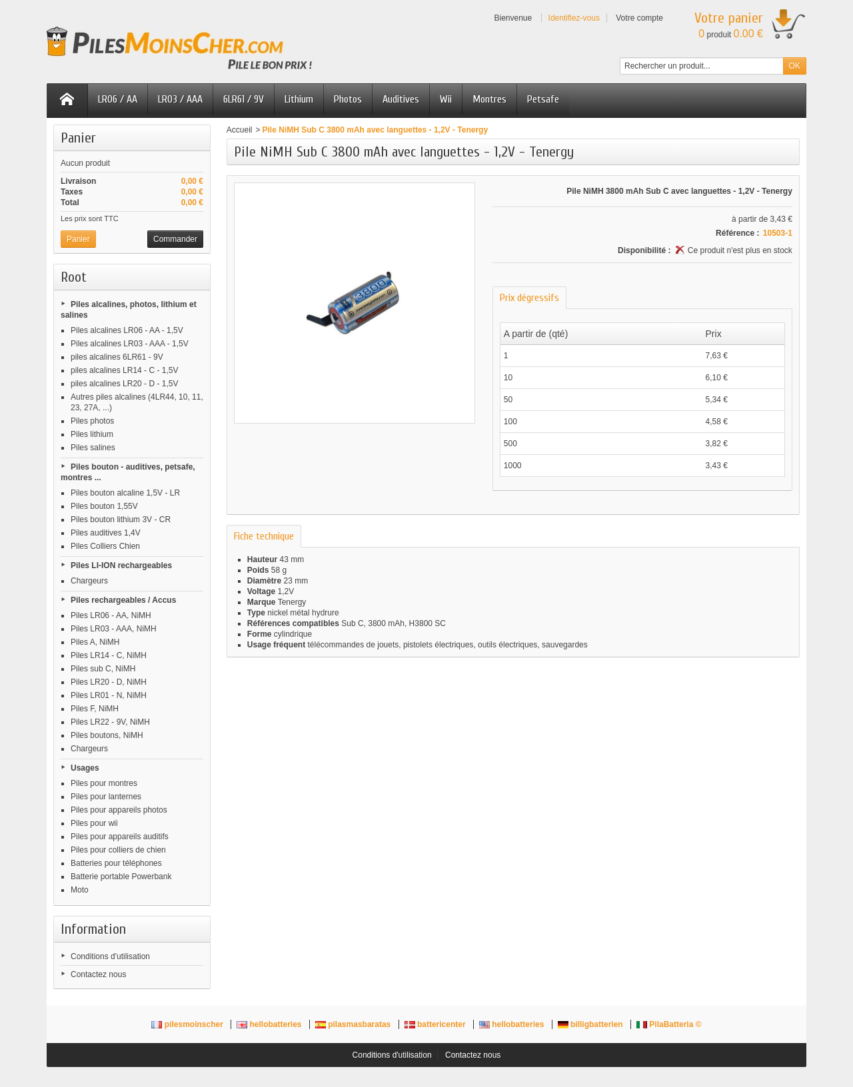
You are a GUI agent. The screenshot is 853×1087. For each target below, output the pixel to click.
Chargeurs (89, 580)
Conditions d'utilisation (110, 956)
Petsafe (543, 99)
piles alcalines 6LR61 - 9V (117, 357)
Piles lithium (92, 434)
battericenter (436, 1024)
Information (93, 929)
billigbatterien (591, 1024)
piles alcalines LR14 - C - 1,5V (124, 370)
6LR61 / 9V (243, 99)
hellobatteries (270, 1024)
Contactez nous (98, 974)
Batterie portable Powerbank (121, 876)
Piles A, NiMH (95, 642)
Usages (85, 768)
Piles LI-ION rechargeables (121, 565)
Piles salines (93, 447)
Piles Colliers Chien (105, 546)
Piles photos (92, 421)
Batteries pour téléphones (116, 863)
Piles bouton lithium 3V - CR (121, 519)
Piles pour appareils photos (119, 810)
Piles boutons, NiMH (107, 735)
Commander (175, 239)
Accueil (240, 130)
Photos (348, 99)
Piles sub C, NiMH (103, 668)
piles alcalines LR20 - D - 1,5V (124, 383)
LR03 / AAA (180, 99)
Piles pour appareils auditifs (120, 836)
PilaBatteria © (669, 1024)
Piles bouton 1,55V (104, 506)
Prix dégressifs (529, 298)
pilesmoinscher (188, 1024)
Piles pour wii (94, 823)
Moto (80, 890)
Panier (78, 138)
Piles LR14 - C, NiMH (109, 655)
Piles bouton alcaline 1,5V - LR (125, 493)
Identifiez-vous (574, 18)
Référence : (737, 233)
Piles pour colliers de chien (118, 850)
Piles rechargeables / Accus (123, 600)
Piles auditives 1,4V (106, 533)
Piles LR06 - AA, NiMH (111, 615)
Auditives (401, 99)
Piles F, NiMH (95, 708)
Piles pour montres (104, 783)
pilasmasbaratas (354, 1024)
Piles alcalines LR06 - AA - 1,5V (127, 330)
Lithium (299, 99)
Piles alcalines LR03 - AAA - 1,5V (130, 343)
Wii (446, 99)
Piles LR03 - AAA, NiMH (114, 628)
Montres (489, 99)
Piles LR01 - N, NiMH (109, 695)
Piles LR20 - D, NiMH (109, 682)
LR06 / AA (117, 99)
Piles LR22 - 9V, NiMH (110, 722)
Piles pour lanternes (106, 796)
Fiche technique (264, 536)
